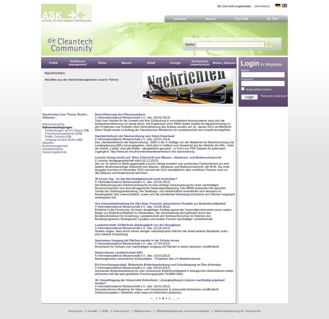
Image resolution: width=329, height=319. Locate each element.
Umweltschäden (52, 148)
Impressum (75, 311)
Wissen (211, 18)
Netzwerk (179, 18)
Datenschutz (121, 311)
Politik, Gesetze (55, 136)
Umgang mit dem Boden (61, 139)
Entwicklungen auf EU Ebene (64, 130)
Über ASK (242, 18)
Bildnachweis (142, 311)
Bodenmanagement (55, 145)
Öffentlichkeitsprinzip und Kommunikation (182, 311)
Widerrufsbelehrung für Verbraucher (237, 311)
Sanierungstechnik (54, 152)
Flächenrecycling (53, 124)
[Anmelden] (262, 6)
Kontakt (93, 311)
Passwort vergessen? (274, 95)
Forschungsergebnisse (60, 133)
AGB (105, 311)
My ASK (272, 18)
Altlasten (48, 142)
